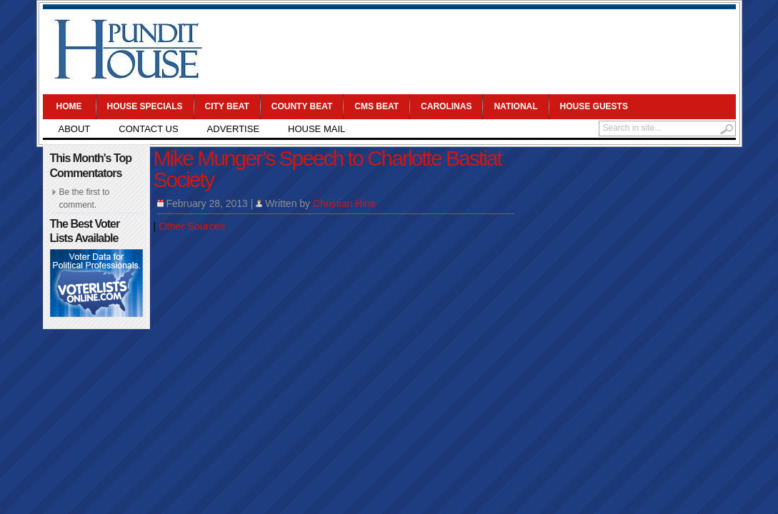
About (75, 129)
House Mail (316, 129)
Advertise (233, 129)
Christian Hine (344, 203)
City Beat (227, 106)
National (515, 106)
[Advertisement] (472, 50)
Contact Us (148, 129)
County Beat (302, 106)
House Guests (594, 106)
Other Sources (192, 226)
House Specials (145, 106)
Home (69, 106)
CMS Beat (376, 106)
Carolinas (446, 106)
